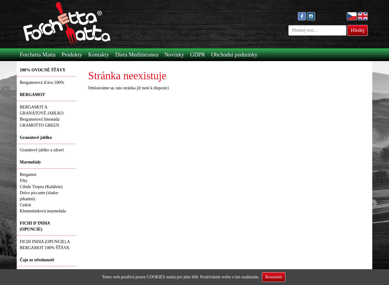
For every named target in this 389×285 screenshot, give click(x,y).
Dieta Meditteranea (136, 55)
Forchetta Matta (37, 55)
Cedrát (25, 205)
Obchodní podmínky (234, 55)
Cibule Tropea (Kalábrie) (41, 186)
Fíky (24, 180)
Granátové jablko (36, 137)
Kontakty (98, 55)
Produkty (71, 55)
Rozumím (273, 277)
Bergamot (28, 174)
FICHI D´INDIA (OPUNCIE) (35, 226)
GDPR (197, 55)
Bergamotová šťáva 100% (42, 82)
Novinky (174, 55)
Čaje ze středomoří (37, 260)
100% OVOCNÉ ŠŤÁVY (43, 70)
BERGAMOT (32, 94)
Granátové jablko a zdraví (42, 150)
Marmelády (30, 162)
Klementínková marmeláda (43, 211)
